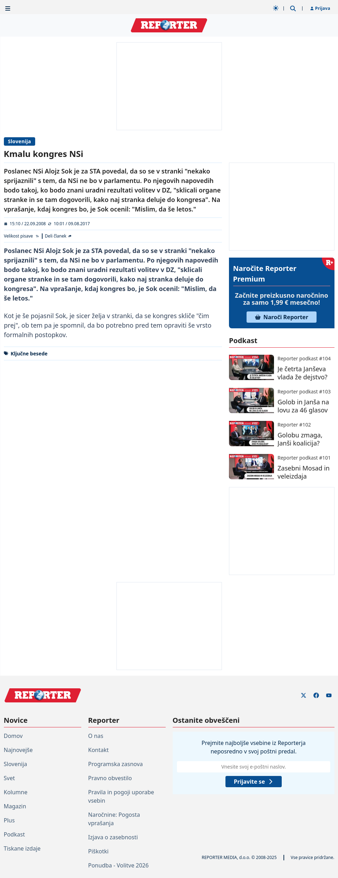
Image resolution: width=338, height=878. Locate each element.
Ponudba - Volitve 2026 (118, 865)
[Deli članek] (58, 236)
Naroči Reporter (281, 317)
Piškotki (98, 851)
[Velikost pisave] (21, 236)
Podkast (14, 834)
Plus (9, 820)
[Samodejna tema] (276, 8)
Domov (13, 736)
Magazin (15, 806)
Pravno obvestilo (110, 778)
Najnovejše (18, 750)
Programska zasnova (115, 764)
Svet (9, 778)
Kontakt (98, 750)
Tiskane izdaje (22, 848)
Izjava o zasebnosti (113, 837)
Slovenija (19, 141)
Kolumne (15, 792)
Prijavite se (253, 781)
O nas (95, 736)
